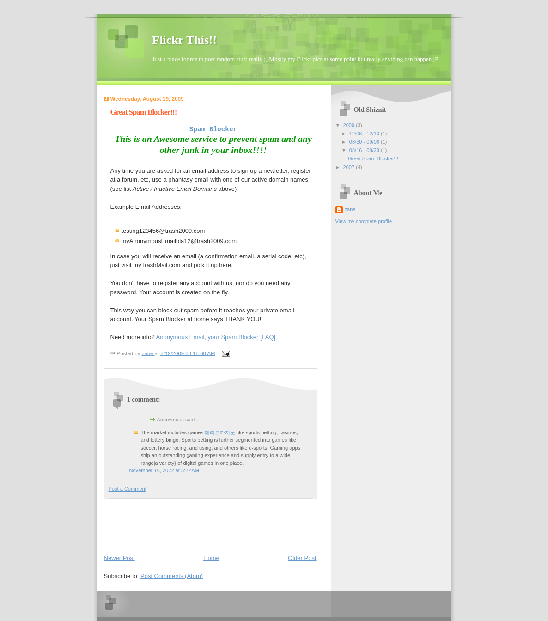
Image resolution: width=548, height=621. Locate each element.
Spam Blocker (213, 129)
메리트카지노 (220, 432)
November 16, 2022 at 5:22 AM (164, 470)
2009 (349, 125)
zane (350, 209)
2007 (349, 167)
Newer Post (119, 557)
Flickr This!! (184, 40)
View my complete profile (363, 221)
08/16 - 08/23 (365, 150)
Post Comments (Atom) (171, 575)
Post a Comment (127, 489)
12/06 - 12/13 (365, 133)
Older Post (302, 557)
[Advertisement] (272, 524)
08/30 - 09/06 (365, 142)
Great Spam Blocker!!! (373, 158)
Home (211, 557)
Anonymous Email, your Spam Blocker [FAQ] (216, 337)
